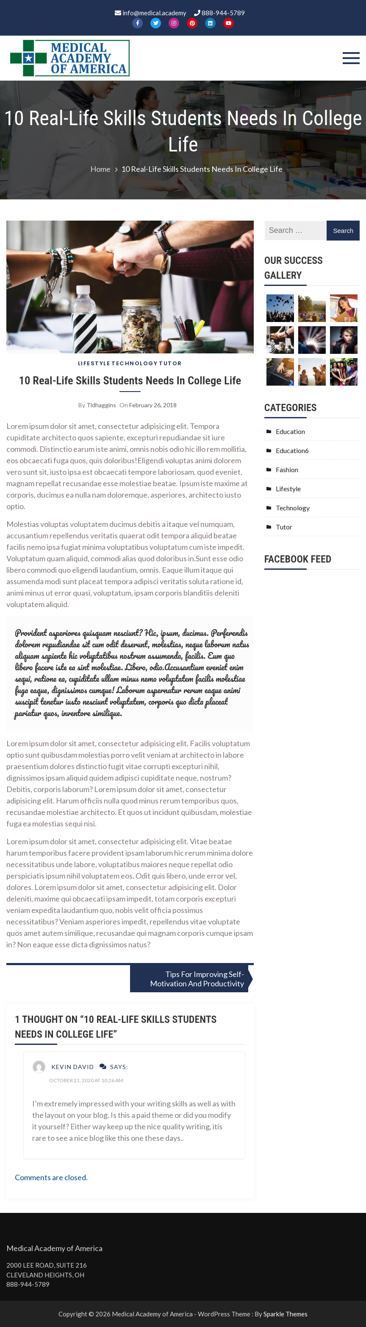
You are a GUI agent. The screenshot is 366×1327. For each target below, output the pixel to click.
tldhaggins (101, 405)
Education (290, 431)
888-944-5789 (28, 1284)
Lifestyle (94, 363)
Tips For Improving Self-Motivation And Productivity (197, 978)
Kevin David (72, 1066)
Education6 (292, 450)
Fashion (287, 469)
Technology (134, 363)
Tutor (170, 363)
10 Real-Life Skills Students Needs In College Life (130, 380)
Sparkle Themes (285, 1314)
